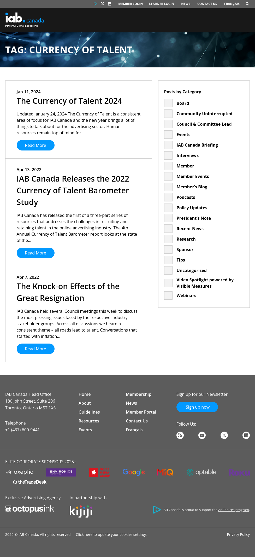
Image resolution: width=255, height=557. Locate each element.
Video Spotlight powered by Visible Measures (205, 283)
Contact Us (207, 4)
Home (85, 394)
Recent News (190, 228)
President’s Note (194, 218)
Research (186, 239)
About (85, 403)
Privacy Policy (238, 534)
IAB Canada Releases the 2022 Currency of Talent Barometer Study (73, 190)
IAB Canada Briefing (197, 145)
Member (185, 166)
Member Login (130, 4)
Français (232, 4)
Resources (89, 421)
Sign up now (197, 407)
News (185, 4)
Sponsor (185, 249)
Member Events (193, 176)
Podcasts (186, 197)
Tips (181, 260)
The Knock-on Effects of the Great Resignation (68, 292)
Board (183, 103)
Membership (138, 394)
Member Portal (141, 412)
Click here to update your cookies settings (111, 534)
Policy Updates (192, 208)
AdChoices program (233, 509)
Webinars (186, 295)
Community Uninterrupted (205, 114)
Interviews (188, 155)
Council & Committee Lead (204, 124)
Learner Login (161, 4)
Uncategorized (192, 270)
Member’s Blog (192, 187)
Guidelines (89, 412)
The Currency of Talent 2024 (69, 100)
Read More (35, 145)
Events (184, 134)
